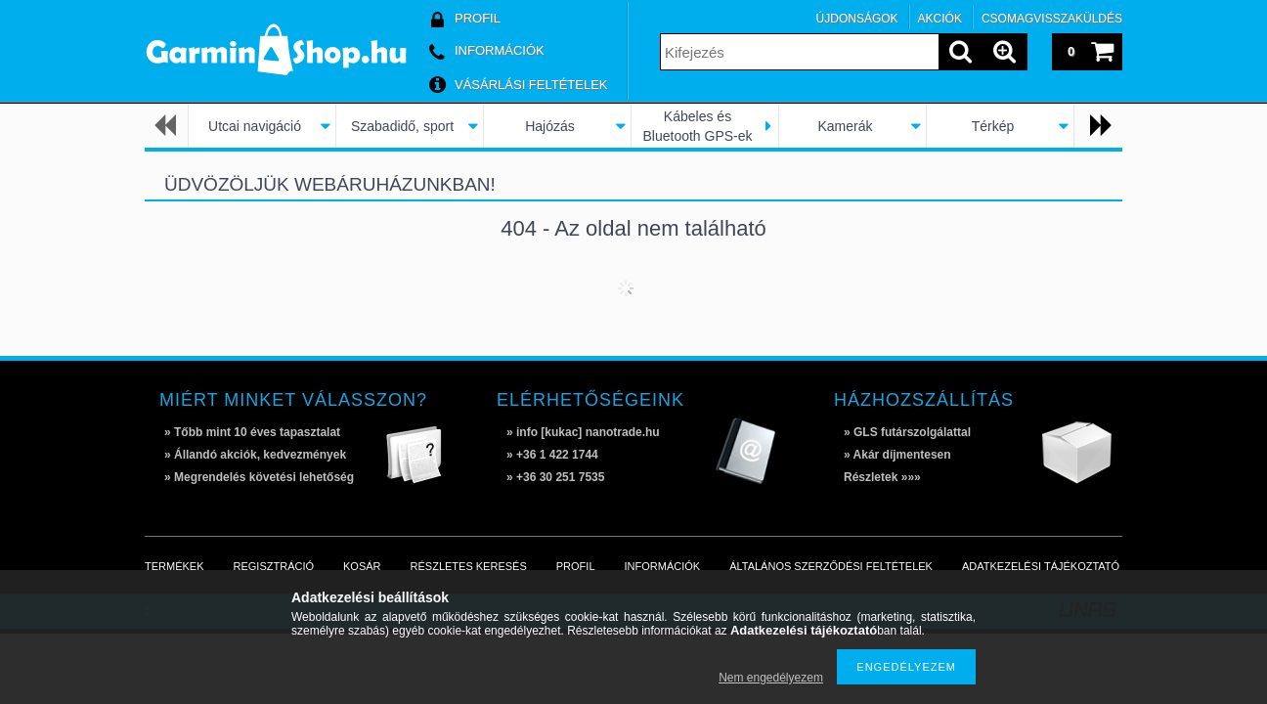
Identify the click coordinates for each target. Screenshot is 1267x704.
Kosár (362, 566)
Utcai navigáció (254, 126)
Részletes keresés (469, 566)
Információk (663, 566)
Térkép (993, 126)
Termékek (174, 566)
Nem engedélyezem (771, 677)
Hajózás (550, 126)
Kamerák (844, 126)
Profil (575, 566)
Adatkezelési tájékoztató (1040, 566)
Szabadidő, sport (402, 126)
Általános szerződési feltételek (831, 566)
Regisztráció (274, 566)
